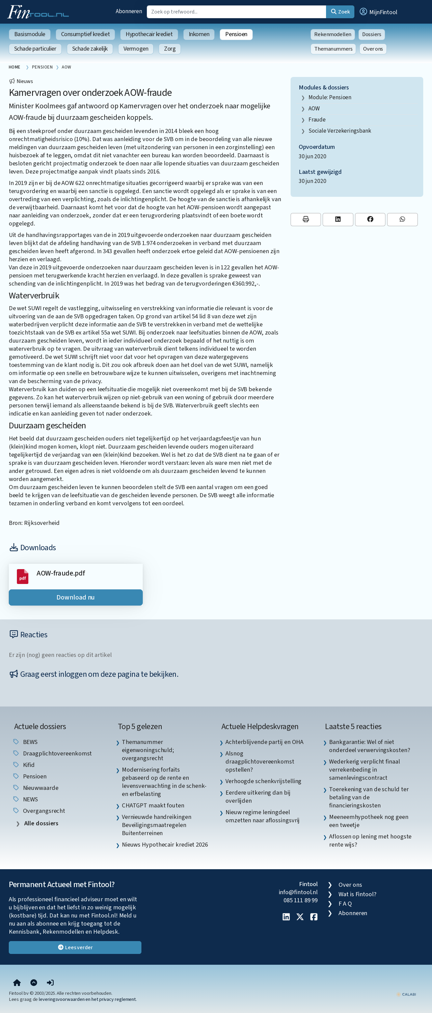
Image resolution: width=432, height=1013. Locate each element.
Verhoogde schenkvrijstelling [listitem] (263, 781)
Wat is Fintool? (357, 894)
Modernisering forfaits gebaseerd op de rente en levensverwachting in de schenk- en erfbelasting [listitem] (164, 781)
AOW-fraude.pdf (60, 573)
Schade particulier (35, 49)
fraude (317, 119)
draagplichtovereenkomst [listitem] (52, 753)
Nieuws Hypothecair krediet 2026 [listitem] (165, 844)
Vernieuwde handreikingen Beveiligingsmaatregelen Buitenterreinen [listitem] (156, 824)
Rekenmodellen (332, 34)
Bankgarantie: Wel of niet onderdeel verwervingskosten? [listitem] (369, 746)
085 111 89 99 (301, 900)
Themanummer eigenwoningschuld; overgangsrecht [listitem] (148, 750)
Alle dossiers (41, 823)
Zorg (170, 49)
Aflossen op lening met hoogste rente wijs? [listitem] (370, 840)
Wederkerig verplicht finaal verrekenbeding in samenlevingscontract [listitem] (364, 769)
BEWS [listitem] (25, 742)
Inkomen (199, 34)
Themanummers (333, 49)
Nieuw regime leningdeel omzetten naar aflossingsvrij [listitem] (262, 816)
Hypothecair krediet (149, 34)
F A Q (345, 903)
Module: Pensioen (330, 97)
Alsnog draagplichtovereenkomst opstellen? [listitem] (259, 761)
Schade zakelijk (90, 49)
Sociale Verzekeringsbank (339, 131)
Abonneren (129, 11)
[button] (378, 11)
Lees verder (75, 947)
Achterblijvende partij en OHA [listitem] (264, 742)
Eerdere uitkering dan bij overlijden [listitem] (258, 796)
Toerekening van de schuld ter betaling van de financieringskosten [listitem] (368, 797)
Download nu (75, 597)
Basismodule (29, 34)
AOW (314, 108)
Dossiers (371, 34)
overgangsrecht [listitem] (38, 810)
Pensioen (236, 34)
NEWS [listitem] (25, 799)
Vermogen (136, 49)
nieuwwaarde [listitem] (35, 787)
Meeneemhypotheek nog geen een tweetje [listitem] (368, 820)
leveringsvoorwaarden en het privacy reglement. (88, 999)
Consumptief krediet (85, 34)
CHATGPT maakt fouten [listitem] (153, 805)
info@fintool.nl (298, 892)
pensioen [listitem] (29, 776)
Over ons (373, 49)
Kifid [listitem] (23, 765)
